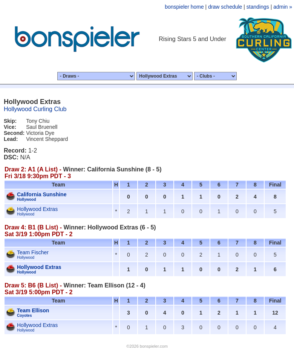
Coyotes (24, 315)
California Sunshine (41, 194)
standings (258, 7)
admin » (282, 7)
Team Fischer (33, 252)
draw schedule (225, 7)
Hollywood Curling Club (35, 109)
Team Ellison (33, 310)
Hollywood (26, 199)
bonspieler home (184, 7)
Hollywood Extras (37, 209)
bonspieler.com (154, 346)
